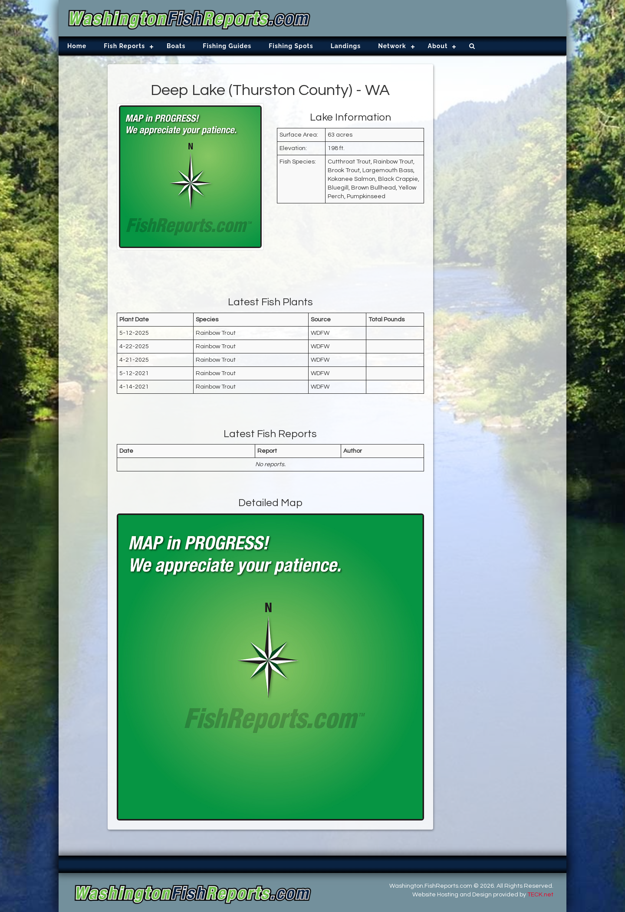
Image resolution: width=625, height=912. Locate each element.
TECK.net (540, 895)
